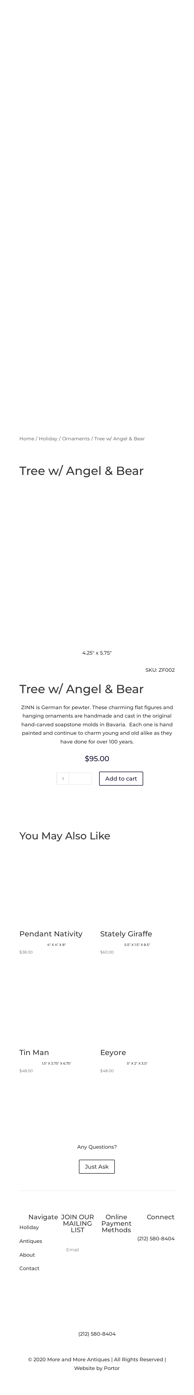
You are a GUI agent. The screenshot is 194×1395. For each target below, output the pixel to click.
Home (26, 438)
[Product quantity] (63, 778)
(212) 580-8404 (97, 1334)
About (27, 1255)
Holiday (48, 438)
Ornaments (76, 438)
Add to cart (121, 778)
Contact (29, 1268)
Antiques (30, 1241)
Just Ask (97, 1166)
